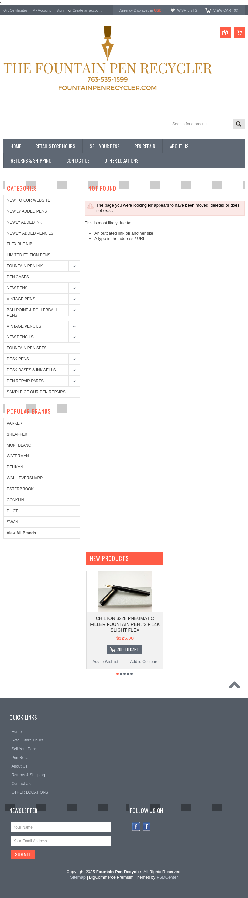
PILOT (12, 511)
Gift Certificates (15, 10)
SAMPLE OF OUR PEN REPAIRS (36, 392)
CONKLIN (15, 500)
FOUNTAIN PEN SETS (26, 348)
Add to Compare (144, 661)
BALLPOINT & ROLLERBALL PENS (32, 313)
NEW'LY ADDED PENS (27, 211)
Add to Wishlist (105, 661)
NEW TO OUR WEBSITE (28, 200)
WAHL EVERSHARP (25, 478)
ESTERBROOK (20, 489)
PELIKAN (15, 467)
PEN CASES (18, 277)
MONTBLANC (19, 445)
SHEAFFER (17, 434)
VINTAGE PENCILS (24, 326)
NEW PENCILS (20, 337)
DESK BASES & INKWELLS (31, 370)
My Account (41, 10)
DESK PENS (18, 359)
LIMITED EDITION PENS (28, 255)
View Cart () (225, 10)
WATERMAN (18, 456)
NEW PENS (17, 288)
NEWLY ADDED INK (24, 222)
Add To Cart (128, 649)
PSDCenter (167, 877)
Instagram (147, 826)
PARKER (14, 423)
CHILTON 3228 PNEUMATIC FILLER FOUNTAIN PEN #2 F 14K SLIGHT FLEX (125, 624)
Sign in (62, 10)
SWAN (12, 522)
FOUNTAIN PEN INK (25, 266)
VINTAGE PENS (21, 299)
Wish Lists (187, 10)
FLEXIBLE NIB (19, 244)
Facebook (136, 826)
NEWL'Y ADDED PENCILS (30, 233)
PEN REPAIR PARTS (25, 381)
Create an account (87, 10)
